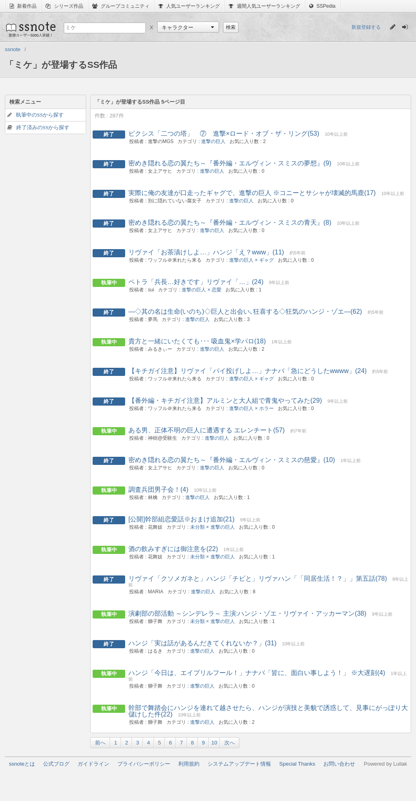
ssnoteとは (22, 764)
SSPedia (322, 6)
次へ (229, 743)
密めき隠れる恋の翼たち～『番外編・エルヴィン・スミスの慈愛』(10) (231, 459)
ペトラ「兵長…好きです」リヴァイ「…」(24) (195, 281)
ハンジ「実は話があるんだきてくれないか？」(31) (202, 643)
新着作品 (23, 6)
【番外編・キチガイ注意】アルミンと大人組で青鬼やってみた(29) (225, 400)
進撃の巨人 (213, 141)
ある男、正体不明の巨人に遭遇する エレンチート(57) (206, 430)
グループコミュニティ (121, 6)
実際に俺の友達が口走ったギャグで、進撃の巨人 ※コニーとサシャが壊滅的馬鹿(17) (252, 192)
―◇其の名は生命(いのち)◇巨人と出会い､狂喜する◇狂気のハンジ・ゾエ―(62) (245, 311)
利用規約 (188, 764)
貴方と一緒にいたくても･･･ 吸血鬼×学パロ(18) (197, 341)
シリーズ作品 (64, 6)
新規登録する (366, 27)
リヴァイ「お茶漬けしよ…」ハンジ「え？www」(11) (206, 252)
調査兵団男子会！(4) (158, 489)
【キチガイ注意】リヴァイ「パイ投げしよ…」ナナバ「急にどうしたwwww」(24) (247, 370)
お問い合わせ (339, 764)
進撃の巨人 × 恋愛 (201, 290)
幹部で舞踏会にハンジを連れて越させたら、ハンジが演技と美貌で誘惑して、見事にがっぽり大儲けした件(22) (268, 711)
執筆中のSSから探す (40, 114)
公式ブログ (56, 764)
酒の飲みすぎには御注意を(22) (173, 548)
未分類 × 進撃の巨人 (212, 527)
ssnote (30, 29)
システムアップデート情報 (239, 764)
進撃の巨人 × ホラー (251, 408)
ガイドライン (93, 764)
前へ (100, 743)
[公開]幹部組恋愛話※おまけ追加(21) (181, 519)
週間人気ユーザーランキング (264, 6)
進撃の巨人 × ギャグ (251, 260)
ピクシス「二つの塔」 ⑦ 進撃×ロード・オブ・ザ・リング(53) (223, 133)
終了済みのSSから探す (42, 127)
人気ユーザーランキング (189, 6)
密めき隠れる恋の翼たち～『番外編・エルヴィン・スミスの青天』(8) (230, 222)
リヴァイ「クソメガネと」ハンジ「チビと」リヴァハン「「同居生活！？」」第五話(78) (257, 578)
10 (214, 743)
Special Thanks (297, 764)
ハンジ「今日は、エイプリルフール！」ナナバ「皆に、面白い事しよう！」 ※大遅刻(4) (256, 672)
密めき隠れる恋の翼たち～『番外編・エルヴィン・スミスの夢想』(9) (230, 163)
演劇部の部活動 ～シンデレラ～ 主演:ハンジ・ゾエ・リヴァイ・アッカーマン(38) (247, 613)
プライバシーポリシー (143, 764)
